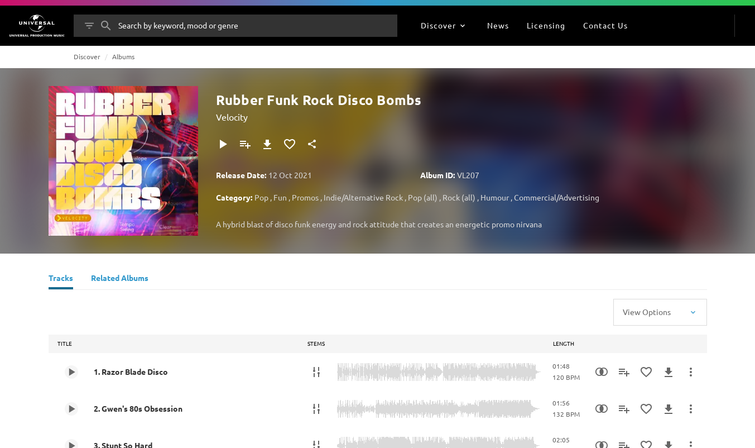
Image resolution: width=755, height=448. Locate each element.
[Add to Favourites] (289, 144)
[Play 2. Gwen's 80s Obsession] (71, 408)
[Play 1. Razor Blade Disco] (71, 372)
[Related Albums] (119, 279)
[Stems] (316, 372)
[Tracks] (61, 279)
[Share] (312, 144)
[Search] (106, 25)
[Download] (267, 144)
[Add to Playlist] (245, 144)
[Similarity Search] (601, 372)
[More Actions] (691, 372)
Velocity (232, 116)
